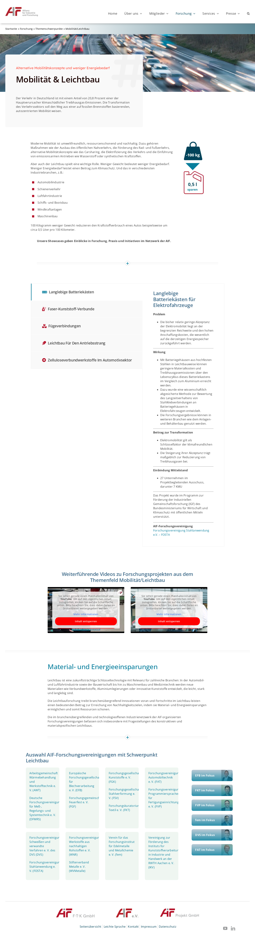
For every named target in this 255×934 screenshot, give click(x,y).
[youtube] (225, 928)
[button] (248, 13)
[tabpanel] (183, 415)
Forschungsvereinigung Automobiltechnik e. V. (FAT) (164, 777)
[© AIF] (127, 910)
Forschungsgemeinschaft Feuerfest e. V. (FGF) (86, 802)
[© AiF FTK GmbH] (75, 910)
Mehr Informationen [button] (85, 614)
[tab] (87, 292)
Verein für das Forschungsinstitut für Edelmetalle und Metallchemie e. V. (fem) (122, 846)
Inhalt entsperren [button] (86, 621)
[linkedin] (233, 928)
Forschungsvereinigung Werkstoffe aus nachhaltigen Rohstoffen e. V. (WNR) (85, 846)
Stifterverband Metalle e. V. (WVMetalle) (79, 866)
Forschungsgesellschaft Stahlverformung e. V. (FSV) (125, 794)
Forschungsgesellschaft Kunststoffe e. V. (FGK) (125, 777)
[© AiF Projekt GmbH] (179, 910)
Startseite (11, 28)
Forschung (26, 28)
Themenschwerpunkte (49, 28)
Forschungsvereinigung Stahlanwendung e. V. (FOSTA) (45, 866)
